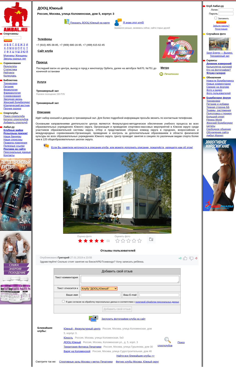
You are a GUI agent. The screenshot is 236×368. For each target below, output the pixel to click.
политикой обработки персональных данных (163, 303)
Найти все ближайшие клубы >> (136, 356)
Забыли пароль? (221, 26)
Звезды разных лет (15, 58)
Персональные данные (17, 152)
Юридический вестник (17, 105)
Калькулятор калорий (219, 66)
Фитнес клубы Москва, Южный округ (137, 362)
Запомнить (223, 18)
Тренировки (10, 83)
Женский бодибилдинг (17, 102)
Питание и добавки (217, 104)
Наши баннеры (12, 136)
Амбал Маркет (214, 135)
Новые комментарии (218, 83)
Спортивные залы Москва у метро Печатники (86, 362)
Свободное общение (218, 129)
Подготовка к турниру (219, 113)
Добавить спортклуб (15, 122)
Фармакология (12, 92)
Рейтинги (9, 72)
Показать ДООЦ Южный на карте (90, 22)
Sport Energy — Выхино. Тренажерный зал (219, 47)
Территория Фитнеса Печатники (82, 347)
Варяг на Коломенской (77, 352)
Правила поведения (15, 142)
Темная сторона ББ (218, 107)
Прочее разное (12, 108)
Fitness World (214, 119)
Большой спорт (215, 116)
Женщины (21, 55)
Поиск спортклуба (14, 116)
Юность (68, 338)
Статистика (10, 69)
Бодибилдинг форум (218, 97)
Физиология (10, 89)
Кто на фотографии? (218, 69)
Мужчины (9, 55)
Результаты (10, 66)
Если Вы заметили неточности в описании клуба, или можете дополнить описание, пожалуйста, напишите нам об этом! (118, 147)
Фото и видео (214, 90)
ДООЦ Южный (72, 343)
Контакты (9, 155)
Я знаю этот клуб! (133, 22)
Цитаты (210, 125)
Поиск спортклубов (171, 345)
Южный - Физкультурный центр (82, 329)
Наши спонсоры (13, 139)
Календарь (10, 75)
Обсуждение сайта (217, 132)
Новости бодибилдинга (220, 80)
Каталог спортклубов (16, 119)
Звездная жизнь (13, 99)
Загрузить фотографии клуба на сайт (123, 320)
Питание (9, 86)
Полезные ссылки (14, 145)
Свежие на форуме (217, 86)
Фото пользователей (218, 93)
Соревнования (12, 95)
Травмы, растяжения (218, 110)
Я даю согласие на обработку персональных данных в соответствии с (128, 303)
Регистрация (221, 29)
